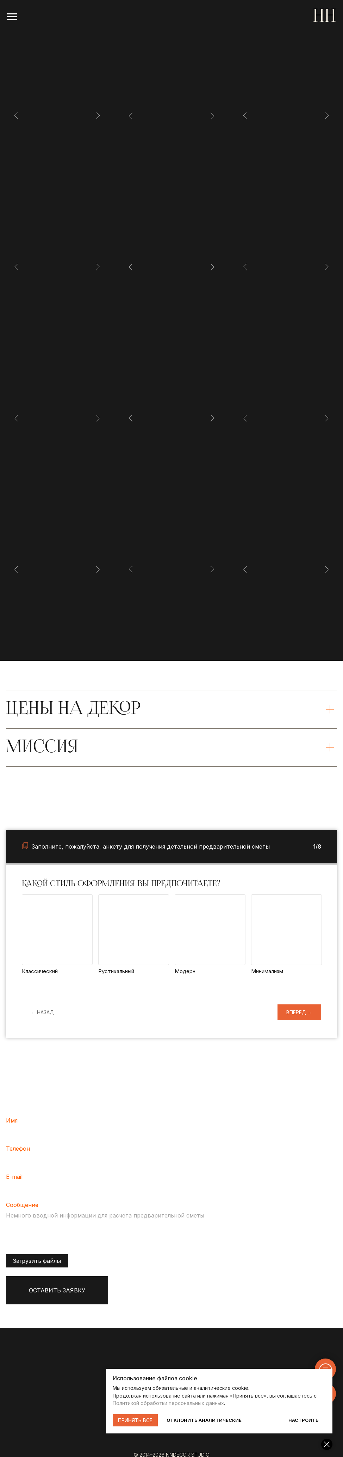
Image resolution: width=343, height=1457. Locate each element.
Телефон (18, 1148)
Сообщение (22, 1204)
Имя (12, 1120)
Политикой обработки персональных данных (224, 1403)
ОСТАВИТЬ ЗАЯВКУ (57, 1290)
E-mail (14, 1176)
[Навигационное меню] (12, 16)
